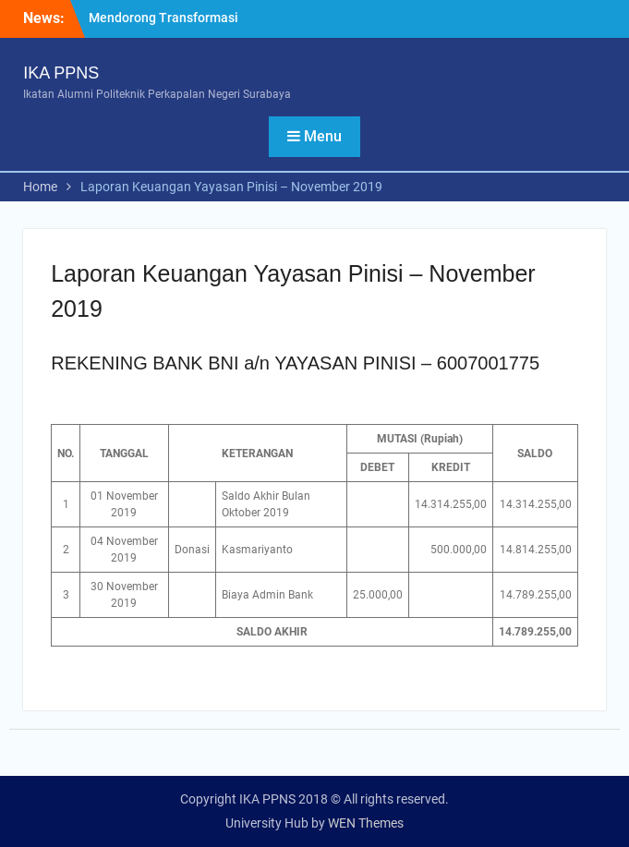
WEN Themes (366, 823)
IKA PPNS (61, 73)
